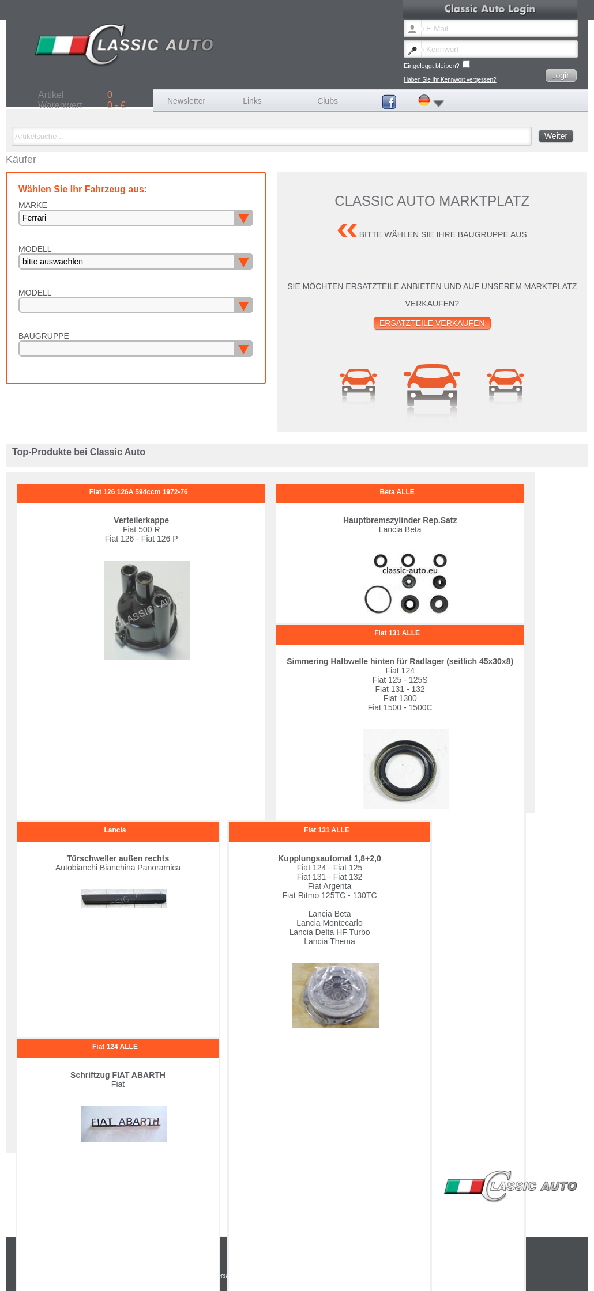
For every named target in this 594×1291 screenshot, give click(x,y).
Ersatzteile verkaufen (432, 323)
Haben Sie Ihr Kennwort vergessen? (450, 80)
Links (252, 100)
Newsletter (186, 100)
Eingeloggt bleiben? (437, 64)
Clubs (327, 100)
